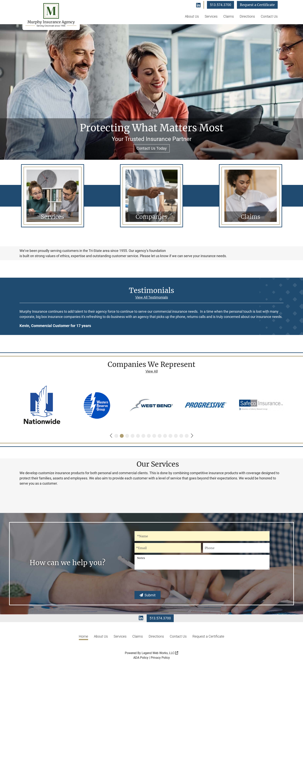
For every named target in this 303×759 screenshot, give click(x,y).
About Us (192, 16)
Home (83, 730)
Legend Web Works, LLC (160, 747)
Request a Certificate (257, 5)
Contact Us (269, 16)
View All (152, 426)
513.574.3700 (220, 5)
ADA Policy (140, 752)
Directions (247, 16)
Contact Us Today (151, 148)
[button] (111, 490)
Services (211, 16)
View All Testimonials (151, 352)
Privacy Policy (160, 752)
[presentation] (163, 675)
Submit (148, 689)
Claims (228, 16)
